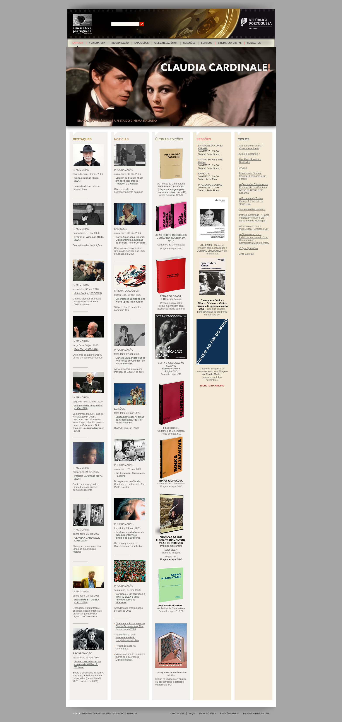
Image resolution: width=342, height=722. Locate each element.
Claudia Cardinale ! (249, 154)
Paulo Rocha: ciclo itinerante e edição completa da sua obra (127, 637)
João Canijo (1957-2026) (88, 293)
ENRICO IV (204, 173)
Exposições (141, 43)
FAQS (192, 713)
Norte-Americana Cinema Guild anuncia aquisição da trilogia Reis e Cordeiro (130, 240)
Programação (120, 43)
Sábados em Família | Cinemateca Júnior (251, 147)
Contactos (254, 43)
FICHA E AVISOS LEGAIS (256, 713)
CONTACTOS (177, 713)
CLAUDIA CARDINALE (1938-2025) (87, 539)
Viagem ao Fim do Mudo (252, 209)
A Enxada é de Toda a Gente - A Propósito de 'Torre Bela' (251, 201)
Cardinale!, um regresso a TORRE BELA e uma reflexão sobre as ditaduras (130, 598)
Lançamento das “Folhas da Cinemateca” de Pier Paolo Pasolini (130, 420)
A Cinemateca (97, 43)
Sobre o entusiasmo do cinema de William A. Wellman (87, 664)
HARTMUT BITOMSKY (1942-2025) (86, 601)
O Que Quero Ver (248, 248)
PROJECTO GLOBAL (210, 184)
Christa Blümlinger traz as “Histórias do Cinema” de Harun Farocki (130, 361)
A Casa (243, 167)
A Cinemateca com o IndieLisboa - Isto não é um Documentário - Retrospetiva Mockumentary (254, 238)
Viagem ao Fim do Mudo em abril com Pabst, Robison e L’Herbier (129, 181)
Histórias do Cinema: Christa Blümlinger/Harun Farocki (252, 176)
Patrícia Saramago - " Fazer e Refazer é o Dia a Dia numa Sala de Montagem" (254, 218)
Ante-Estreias (246, 253)
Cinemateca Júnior (166, 43)
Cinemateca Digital (229, 43)
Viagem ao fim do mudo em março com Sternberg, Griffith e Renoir (130, 657)
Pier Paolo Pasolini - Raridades (250, 161)
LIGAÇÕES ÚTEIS (229, 713)
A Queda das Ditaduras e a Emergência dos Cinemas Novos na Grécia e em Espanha (253, 188)
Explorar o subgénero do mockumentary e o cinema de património (130, 535)
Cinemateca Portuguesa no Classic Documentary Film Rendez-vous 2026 (130, 626)
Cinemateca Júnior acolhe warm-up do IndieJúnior (130, 300)
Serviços (206, 43)
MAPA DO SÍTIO (207, 713)
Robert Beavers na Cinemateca (126, 647)
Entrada (77, 43)
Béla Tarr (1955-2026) (86, 349)
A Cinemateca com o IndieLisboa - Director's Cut (253, 227)
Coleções (189, 43)
